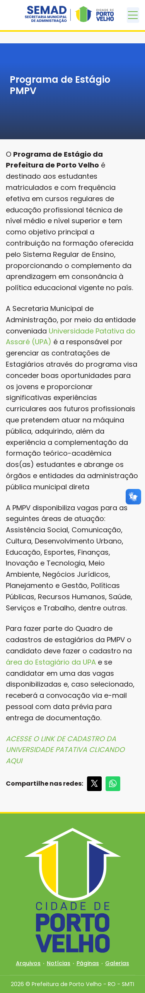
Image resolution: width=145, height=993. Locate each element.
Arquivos (28, 963)
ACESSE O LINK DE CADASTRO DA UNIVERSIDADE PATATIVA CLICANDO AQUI (65, 750)
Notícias (58, 963)
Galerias (117, 963)
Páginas (88, 963)
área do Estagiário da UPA (51, 662)
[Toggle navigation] (133, 15)
